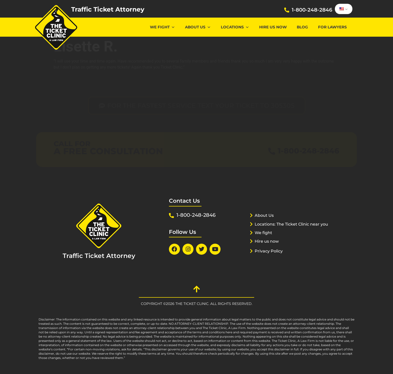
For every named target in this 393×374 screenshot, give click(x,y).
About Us (198, 27)
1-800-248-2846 (312, 10)
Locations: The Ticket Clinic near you (289, 230)
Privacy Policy (270, 257)
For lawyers (332, 27)
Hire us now (273, 27)
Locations (235, 27)
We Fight (162, 27)
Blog (302, 27)
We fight (264, 238)
